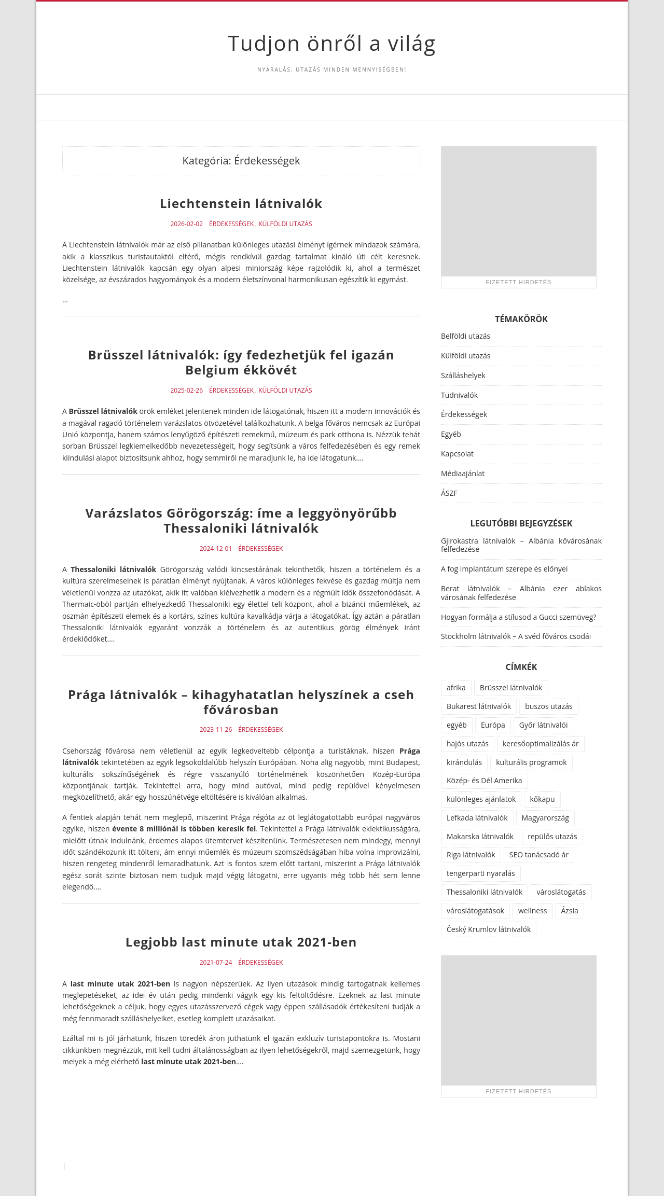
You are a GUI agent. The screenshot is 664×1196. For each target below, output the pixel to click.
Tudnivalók (459, 395)
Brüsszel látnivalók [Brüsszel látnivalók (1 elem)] (511, 687)
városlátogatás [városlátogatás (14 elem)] (561, 892)
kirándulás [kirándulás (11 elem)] (464, 762)
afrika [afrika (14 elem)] (456, 687)
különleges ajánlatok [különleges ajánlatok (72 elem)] (481, 799)
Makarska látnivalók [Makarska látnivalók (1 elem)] (480, 836)
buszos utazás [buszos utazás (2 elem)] (549, 706)
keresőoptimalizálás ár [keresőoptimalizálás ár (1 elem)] (541, 743)
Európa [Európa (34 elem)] (493, 725)
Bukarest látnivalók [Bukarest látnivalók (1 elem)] (479, 706)
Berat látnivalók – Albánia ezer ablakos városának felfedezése (521, 592)
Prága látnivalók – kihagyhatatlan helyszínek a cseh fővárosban (241, 702)
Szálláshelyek (463, 375)
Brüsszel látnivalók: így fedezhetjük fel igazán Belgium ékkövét (241, 362)
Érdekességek (231, 224)
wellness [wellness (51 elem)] (532, 910)
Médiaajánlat (463, 473)
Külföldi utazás (285, 224)
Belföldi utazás (465, 336)
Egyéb (451, 434)
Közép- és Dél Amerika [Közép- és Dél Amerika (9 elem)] (484, 780)
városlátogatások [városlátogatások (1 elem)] (475, 910)
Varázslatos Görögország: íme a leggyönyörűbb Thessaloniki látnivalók (241, 520)
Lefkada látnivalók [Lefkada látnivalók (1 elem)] (477, 818)
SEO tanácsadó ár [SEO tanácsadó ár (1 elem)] (539, 854)
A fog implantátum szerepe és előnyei (504, 569)
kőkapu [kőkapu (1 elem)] (542, 799)
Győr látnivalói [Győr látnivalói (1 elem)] (543, 725)
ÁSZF (449, 493)
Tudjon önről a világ (332, 43)
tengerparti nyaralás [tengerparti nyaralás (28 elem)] (481, 873)
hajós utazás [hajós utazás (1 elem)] (468, 743)
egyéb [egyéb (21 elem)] (457, 725)
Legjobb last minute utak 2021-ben (241, 941)
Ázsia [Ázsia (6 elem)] (569, 910)
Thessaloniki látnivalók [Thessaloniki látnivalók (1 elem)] (484, 892)
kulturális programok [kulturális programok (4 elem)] (531, 762)
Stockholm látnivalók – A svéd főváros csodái (516, 636)
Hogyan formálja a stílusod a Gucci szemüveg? (518, 617)
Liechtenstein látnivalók (241, 203)
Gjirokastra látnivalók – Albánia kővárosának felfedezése (521, 545)
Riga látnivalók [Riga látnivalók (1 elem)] (471, 854)
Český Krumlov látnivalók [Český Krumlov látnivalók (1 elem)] (489, 929)
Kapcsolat (457, 453)
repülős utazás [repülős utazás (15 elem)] (552, 836)
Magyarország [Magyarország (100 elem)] (545, 818)
